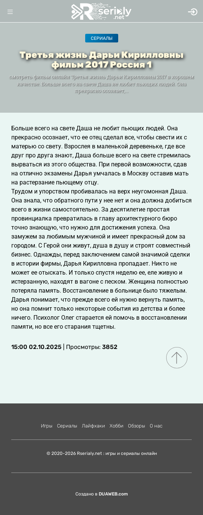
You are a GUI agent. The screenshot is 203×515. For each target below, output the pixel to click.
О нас (156, 426)
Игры (47, 426)
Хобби (116, 426)
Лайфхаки (93, 426)
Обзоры (136, 426)
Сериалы (102, 38)
